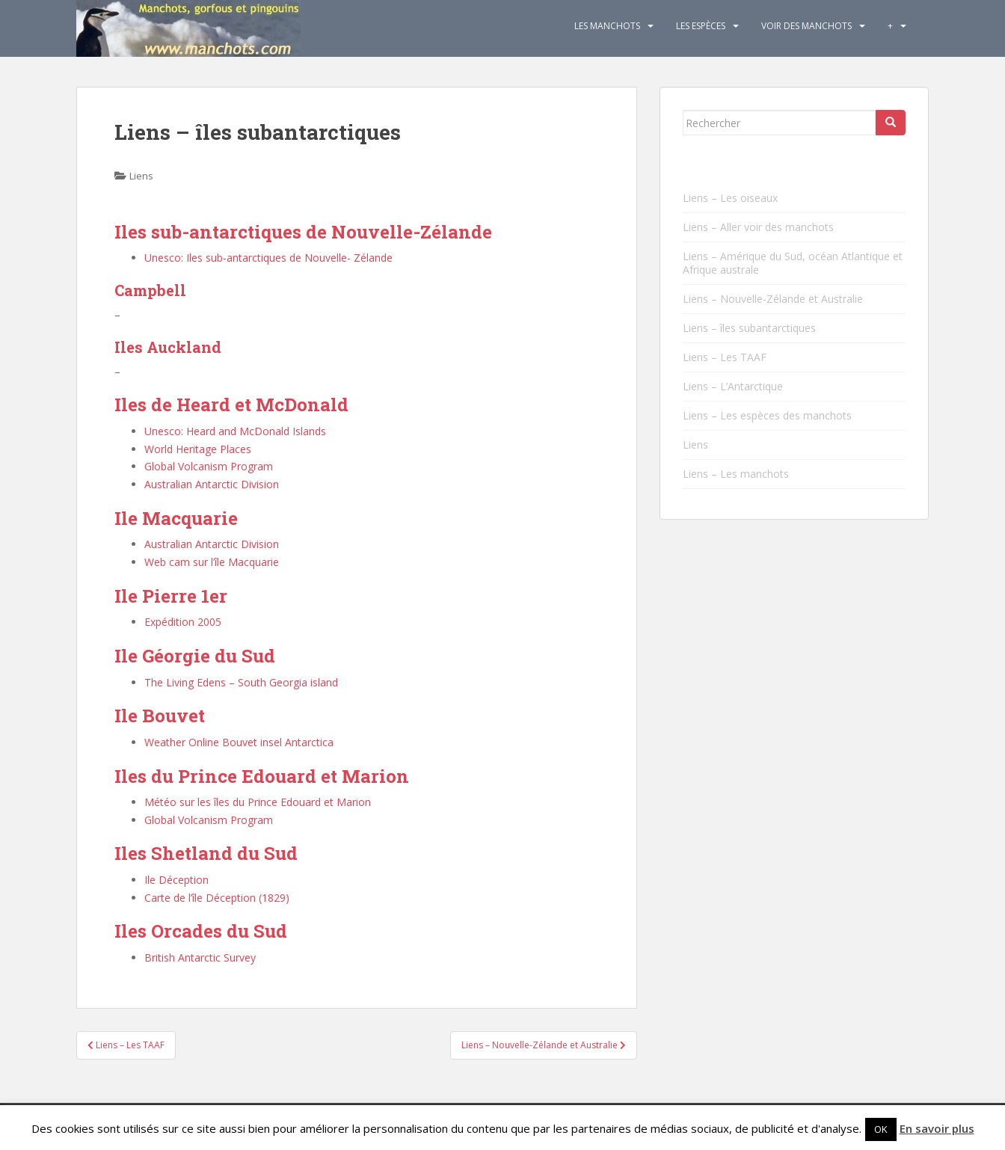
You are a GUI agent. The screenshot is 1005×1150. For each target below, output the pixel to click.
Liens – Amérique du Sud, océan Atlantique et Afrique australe (793, 263)
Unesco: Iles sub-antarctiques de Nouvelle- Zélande (268, 257)
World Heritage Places (197, 449)
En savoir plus (937, 1128)
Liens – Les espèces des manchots (767, 415)
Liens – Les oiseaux (730, 198)
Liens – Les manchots (736, 474)
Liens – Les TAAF (724, 357)
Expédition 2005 (182, 622)
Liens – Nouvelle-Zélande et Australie (773, 299)
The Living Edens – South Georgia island (241, 682)
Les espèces (700, 25)
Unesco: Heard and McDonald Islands (235, 431)
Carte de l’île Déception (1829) (216, 898)
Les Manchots (607, 25)
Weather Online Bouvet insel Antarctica (239, 742)
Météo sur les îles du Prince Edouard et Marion (257, 802)
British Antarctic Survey (200, 957)
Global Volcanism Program (208, 466)
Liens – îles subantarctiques (749, 328)
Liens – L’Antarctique (733, 386)
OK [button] (881, 1129)
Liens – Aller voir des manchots (758, 227)
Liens (141, 175)
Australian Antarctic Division (211, 484)
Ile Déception (176, 880)
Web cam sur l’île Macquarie (211, 562)
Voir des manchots (806, 25)
